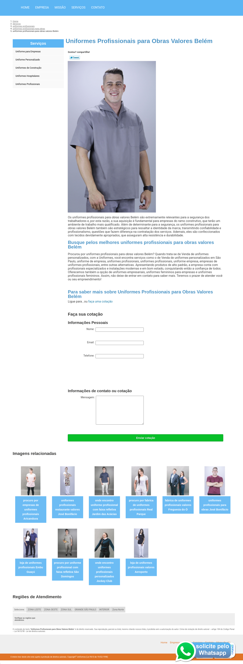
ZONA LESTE (34, 609)
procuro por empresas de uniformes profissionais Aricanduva (30, 509)
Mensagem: (112, 410)
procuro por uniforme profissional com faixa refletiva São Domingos (67, 569)
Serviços (78, 7)
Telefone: (113, 356)
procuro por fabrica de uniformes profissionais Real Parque (141, 507)
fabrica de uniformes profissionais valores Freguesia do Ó (178, 505)
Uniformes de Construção (29, 68)
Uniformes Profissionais (28, 84)
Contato (98, 7)
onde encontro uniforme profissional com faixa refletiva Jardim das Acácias (104, 507)
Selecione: (19, 609)
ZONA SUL (66, 609)
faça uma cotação (100, 301)
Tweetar (74, 57)
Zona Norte (118, 609)
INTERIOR (104, 609)
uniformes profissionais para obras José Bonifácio (214, 505)
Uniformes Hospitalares (28, 76)
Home (25, 7)
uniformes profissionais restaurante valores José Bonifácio (67, 507)
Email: (115, 343)
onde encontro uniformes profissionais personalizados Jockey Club (104, 571)
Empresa (42, 7)
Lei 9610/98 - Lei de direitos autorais (29, 631)
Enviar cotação (145, 437)
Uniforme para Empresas (28, 51)
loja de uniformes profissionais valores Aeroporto (141, 567)
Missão (60, 7)
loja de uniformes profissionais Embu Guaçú (30, 567)
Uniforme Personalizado (28, 59)
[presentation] (96, 374)
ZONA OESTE (51, 609)
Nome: (115, 330)
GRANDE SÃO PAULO (85, 609)
